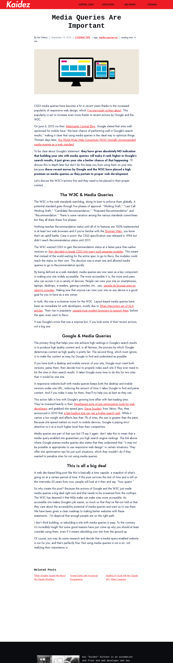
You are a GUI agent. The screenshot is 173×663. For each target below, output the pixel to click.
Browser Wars (113, 231)
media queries (106, 37)
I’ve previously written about (104, 110)
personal (130, 4)
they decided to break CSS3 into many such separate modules (85, 252)
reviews (152, 4)
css (116, 37)
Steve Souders (93, 409)
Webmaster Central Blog (80, 126)
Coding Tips (82, 37)
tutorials (108, 4)
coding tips (86, 4)
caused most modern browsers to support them (101, 311)
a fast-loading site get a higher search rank (92, 413)
